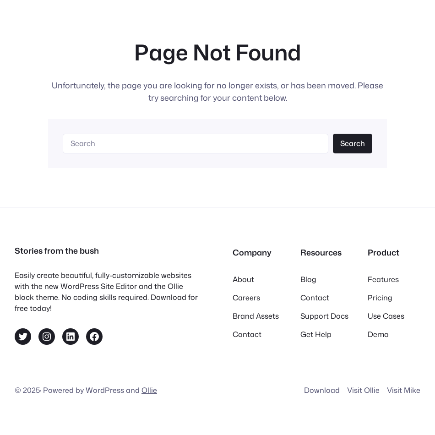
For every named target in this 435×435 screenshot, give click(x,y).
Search (352, 143)
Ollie (149, 390)
